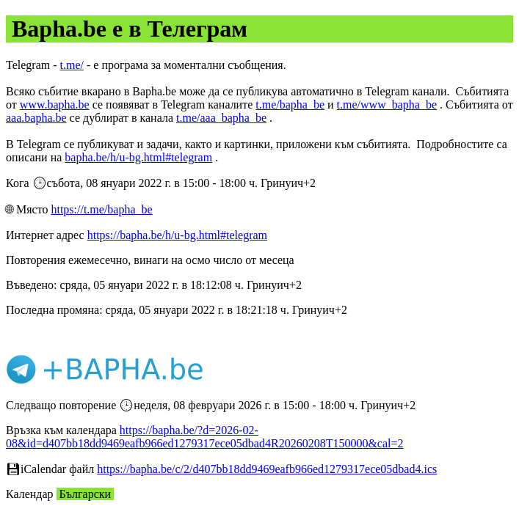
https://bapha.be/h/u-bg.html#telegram (177, 235)
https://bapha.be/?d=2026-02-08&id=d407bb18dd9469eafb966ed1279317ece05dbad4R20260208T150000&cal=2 (205, 437)
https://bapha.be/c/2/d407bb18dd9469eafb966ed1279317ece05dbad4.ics (267, 469)
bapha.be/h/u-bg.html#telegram (138, 157)
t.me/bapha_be (289, 104)
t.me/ (72, 65)
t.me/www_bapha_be (387, 104)
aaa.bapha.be (36, 117)
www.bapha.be (55, 104)
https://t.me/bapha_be (101, 209)
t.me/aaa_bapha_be (221, 117)
